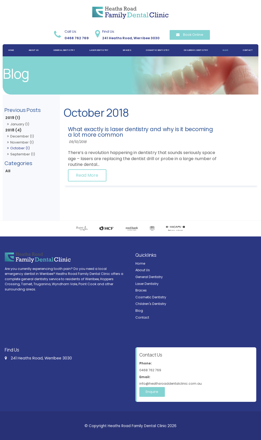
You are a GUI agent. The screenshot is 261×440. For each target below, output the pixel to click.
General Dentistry (64, 50)
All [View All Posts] (7, 171)
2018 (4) (13, 130)
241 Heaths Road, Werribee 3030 (131, 34)
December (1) (22, 136)
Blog (226, 50)
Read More (140, 175)
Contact (248, 50)
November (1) (22, 142)
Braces (127, 50)
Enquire (151, 391)
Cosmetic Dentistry (157, 50)
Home (11, 50)
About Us (34, 50)
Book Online (193, 34)
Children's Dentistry (196, 50)
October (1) (20, 148)
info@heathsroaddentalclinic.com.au (196, 380)
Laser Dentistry (99, 50)
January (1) (19, 124)
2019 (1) (12, 117)
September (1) (22, 154)
